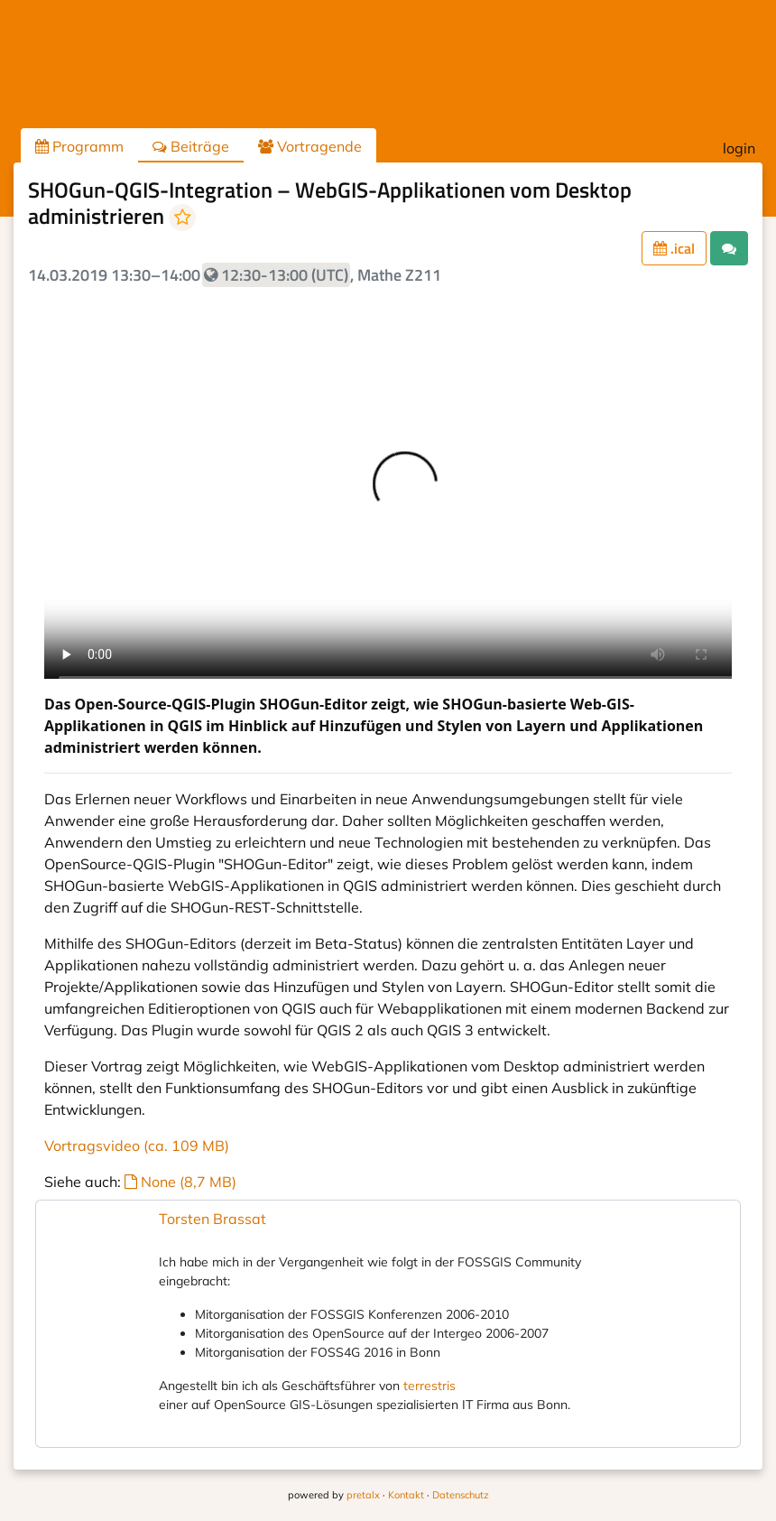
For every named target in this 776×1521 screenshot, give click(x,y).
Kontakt (406, 1495)
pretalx (363, 1495)
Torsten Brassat (212, 1219)
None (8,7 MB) (180, 1182)
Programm (79, 146)
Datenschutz (460, 1495)
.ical (674, 248)
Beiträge (190, 146)
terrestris (429, 1385)
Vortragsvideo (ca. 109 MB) (136, 1145)
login (739, 148)
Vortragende (310, 146)
